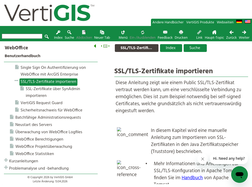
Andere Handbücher (168, 22)
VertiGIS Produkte (200, 22)
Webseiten (225, 22)
